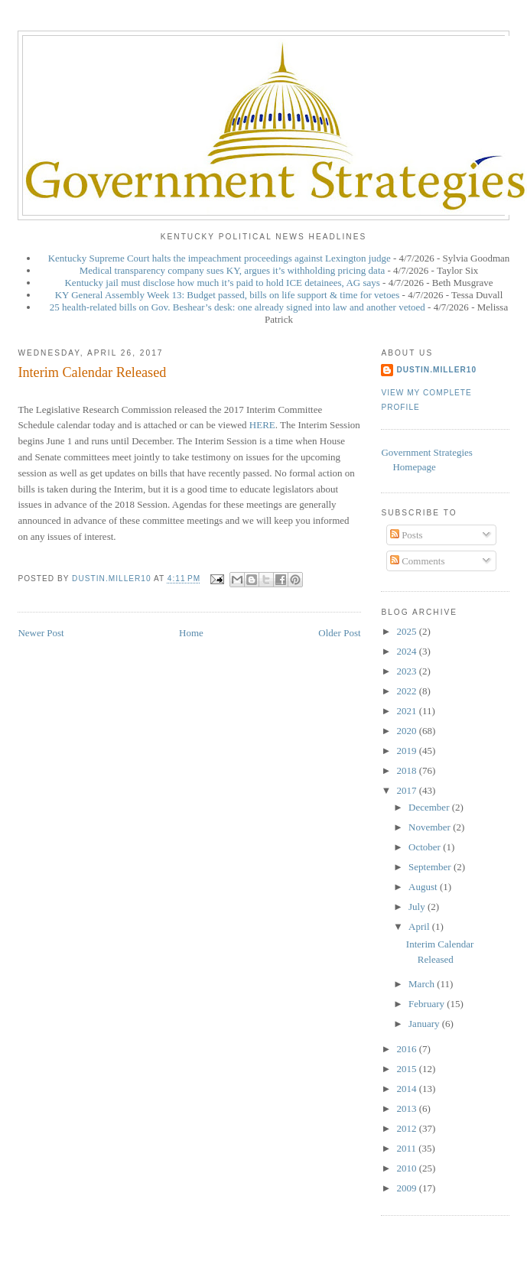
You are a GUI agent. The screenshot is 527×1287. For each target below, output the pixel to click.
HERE (262, 425)
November (430, 827)
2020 (407, 730)
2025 (407, 631)
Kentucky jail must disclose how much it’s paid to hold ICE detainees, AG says (221, 282)
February (427, 1003)
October (425, 847)
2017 (407, 790)
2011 (407, 1148)
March (422, 984)
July (418, 906)
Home (191, 633)
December (430, 807)
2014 (407, 1088)
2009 (407, 1188)
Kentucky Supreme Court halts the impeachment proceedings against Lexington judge (219, 258)
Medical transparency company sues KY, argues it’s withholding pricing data (232, 270)
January (425, 1023)
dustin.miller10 (436, 370)
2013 (407, 1108)
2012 (407, 1128)
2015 (407, 1068)
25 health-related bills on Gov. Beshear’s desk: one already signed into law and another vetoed (237, 307)
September (431, 867)
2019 (407, 750)
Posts (406, 535)
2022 (407, 691)
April (420, 926)
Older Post (339, 633)
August (424, 886)
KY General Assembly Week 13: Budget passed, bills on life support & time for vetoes (227, 295)
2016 (407, 1049)
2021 (407, 711)
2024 (407, 651)
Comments (417, 561)
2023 (407, 671)
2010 (407, 1168)
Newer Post (40, 633)
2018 (407, 770)
